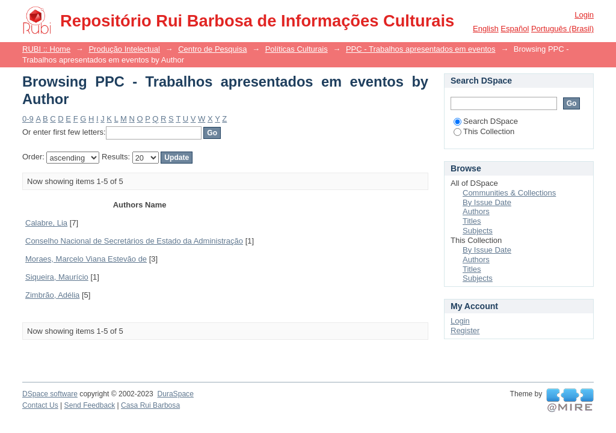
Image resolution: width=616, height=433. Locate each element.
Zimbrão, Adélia (52, 294)
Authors (476, 211)
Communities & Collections (509, 192)
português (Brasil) (562, 28)
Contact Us (40, 405)
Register (465, 330)
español (514, 28)
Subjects (478, 230)
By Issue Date (487, 202)
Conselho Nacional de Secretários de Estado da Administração (134, 240)
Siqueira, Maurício (56, 276)
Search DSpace (486, 121)
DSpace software (50, 394)
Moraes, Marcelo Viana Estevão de (86, 258)
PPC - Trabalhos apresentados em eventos (421, 49)
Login (584, 14)
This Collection (484, 131)
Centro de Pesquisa (212, 49)
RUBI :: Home (46, 49)
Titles (472, 221)
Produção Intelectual (124, 49)
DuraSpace (175, 394)
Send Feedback (90, 405)
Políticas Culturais (296, 49)
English (486, 28)
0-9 (28, 118)
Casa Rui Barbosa (150, 405)
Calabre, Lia (46, 222)
